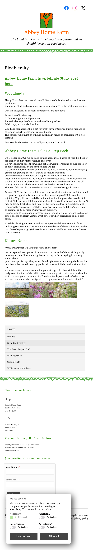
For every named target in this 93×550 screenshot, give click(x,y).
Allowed (22, 517)
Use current (23, 536)
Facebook (66, 8)
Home (46, 21)
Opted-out (52, 517)
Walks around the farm (19, 368)
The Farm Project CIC (18, 349)
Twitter (83, 8)
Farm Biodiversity (16, 342)
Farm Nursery (14, 355)
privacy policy (81, 518)
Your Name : (12, 467)
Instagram (74, 8)
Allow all (53, 536)
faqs (72, 515)
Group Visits (13, 361)
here (9, 84)
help (77, 515)
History (11, 336)
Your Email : (12, 479)
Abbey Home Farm (46, 37)
